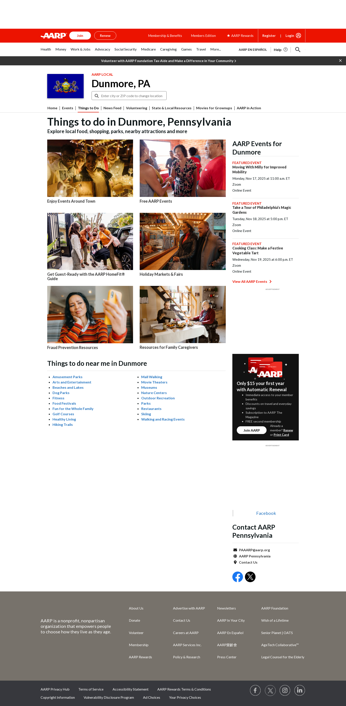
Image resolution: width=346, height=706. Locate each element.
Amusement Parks (68, 377)
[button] (298, 50)
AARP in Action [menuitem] (249, 108)
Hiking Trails (63, 424)
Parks (146, 403)
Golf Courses (63, 414)
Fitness (58, 398)
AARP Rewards (140, 657)
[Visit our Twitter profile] (270, 690)
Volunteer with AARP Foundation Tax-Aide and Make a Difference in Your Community (168, 61)
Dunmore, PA (121, 83)
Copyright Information (58, 697)
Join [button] (80, 36)
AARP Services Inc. (187, 645)
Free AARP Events (156, 201)
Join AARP (251, 430)
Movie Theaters (154, 382)
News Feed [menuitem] (112, 108)
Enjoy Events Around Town (71, 201)
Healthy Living (64, 419)
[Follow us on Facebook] (255, 690)
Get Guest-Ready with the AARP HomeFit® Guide (86, 276)
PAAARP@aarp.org (254, 550)
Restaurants (151, 408)
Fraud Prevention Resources (72, 347)
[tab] (46, 51)
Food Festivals (64, 403)
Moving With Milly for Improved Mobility (259, 169)
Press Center (227, 657)
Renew (288, 430)
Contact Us (248, 562)
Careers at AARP (186, 632)
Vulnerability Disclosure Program (109, 697)
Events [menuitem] (67, 108)
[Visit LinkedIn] (299, 690)
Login (290, 36)
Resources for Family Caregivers (169, 347)
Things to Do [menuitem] (88, 108)
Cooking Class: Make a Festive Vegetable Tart (257, 250)
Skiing (146, 414)
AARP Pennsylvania (255, 556)
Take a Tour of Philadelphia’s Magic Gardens (261, 209)
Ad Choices (151, 697)
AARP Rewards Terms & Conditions (184, 689)
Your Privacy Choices (185, 697)
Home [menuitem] (52, 108)
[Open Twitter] (250, 577)
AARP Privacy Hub (55, 689)
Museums (149, 387)
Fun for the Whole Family (73, 408)
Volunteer (136, 632)
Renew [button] (105, 36)
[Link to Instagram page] (285, 690)
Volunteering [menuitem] (136, 108)
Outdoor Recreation (158, 398)
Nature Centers (154, 393)
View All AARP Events (252, 281)
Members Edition (203, 36)
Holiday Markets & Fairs (161, 274)
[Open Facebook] (237, 577)
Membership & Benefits (165, 36)
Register (269, 36)
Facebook (266, 513)
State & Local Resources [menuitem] (172, 108)
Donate (134, 620)
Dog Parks (61, 393)
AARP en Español (253, 49)
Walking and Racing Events (163, 419)
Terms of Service (90, 689)
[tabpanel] (270, 49)
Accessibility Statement (131, 689)
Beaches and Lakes (68, 387)
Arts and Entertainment (72, 382)
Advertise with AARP (189, 608)
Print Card (281, 434)
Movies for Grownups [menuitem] (214, 108)
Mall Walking (151, 377)
